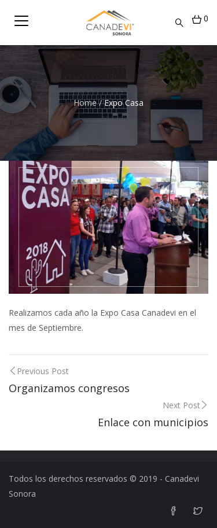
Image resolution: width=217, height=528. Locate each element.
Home (85, 102)
